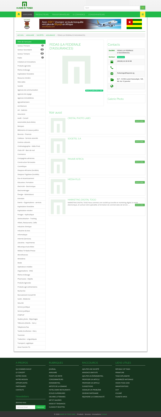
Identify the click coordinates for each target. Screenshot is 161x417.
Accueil (20, 35)
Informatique (22, 235)
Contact (97, 2)
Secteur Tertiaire (31, 54)
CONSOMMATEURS (96, 14)
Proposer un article (91, 379)
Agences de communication (28, 90)
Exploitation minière (25, 210)
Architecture (22, 106)
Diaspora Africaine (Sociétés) (28, 170)
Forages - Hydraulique (26, 214)
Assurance (50, 35)
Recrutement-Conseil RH (27, 295)
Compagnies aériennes (26, 158)
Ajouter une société (90, 369)
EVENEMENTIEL (54, 383)
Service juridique (24, 307)
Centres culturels (24, 142)
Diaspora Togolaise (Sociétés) (28, 174)
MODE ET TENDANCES (57, 404)
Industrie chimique (24, 226)
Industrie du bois (24, 231)
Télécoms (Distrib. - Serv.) (27, 323)
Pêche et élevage (24, 70)
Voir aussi (55, 112)
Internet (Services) (24, 239)
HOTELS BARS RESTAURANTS (59, 390)
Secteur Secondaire (31, 49)
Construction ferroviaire (26, 162)
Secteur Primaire (31, 45)
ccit (117, 390)
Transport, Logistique (25, 343)
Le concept (20, 372)
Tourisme (21, 335)
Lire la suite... (140, 121)
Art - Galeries (22, 110)
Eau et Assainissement (26, 178)
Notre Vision (21, 376)
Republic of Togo (122, 369)
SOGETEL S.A (74, 138)
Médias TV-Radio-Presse (26, 251)
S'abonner (40, 407)
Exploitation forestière (26, 74)
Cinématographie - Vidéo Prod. (29, 146)
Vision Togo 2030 (122, 383)
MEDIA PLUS (74, 179)
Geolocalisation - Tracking (27, 218)
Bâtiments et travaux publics (28, 130)
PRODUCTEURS (42, 14)
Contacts (114, 44)
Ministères (21, 259)
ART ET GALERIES (55, 400)
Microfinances (23, 255)
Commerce (22, 154)
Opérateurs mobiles (25, 267)
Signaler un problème (91, 390)
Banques (21, 126)
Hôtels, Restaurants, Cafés (27, 223)
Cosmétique (22, 166)
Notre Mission (22, 379)
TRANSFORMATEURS (61, 14)
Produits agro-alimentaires (27, 287)
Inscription (120, 2)
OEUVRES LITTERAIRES (57, 397)
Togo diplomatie (122, 376)
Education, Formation (26, 182)
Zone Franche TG (24, 347)
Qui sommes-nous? (23, 369)
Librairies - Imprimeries (26, 243)
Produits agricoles (24, 66)
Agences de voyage (25, 94)
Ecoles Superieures (57, 393)
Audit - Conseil (23, 118)
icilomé (118, 393)
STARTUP (21, 315)
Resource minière (24, 78)
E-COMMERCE (79, 14)
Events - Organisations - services (29, 202)
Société (20, 86)
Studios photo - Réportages (28, 319)
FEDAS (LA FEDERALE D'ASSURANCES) (65, 46)
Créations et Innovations (27, 62)
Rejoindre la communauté (93, 397)
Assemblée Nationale (124, 379)
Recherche (21, 291)
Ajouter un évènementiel (92, 376)
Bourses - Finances (24, 134)
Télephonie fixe (23, 327)
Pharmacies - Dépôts (25, 279)
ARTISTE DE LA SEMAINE (58, 386)
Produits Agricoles (24, 283)
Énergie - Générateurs (26, 194)
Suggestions (87, 386)
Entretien (21, 198)
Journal (52, 369)
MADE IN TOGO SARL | (68, 414)
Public (31, 57)
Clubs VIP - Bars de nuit (26, 150)
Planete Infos (121, 397)
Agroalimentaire (24, 102)
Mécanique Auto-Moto (26, 247)
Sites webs (21, 82)
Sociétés (40, 35)
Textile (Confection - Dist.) (27, 331)
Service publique (24, 311)
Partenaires (21, 386)
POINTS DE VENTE (55, 376)
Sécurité (21, 303)
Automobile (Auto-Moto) (26, 122)
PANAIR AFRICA (76, 159)
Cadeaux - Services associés (28, 138)
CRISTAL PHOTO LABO (79, 118)
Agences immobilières (26, 98)
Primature (119, 372)
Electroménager (23, 190)
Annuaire (30, 35)
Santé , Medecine (24, 299)
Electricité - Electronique (26, 186)
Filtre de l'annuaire (24, 42)
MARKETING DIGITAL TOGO (82, 199)
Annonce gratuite (90, 372)
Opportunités (21, 383)
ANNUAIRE (27, 14)
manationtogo (121, 386)
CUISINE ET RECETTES (57, 407)
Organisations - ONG (25, 271)
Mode (20, 263)
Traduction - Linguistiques (27, 339)
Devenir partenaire (90, 393)
